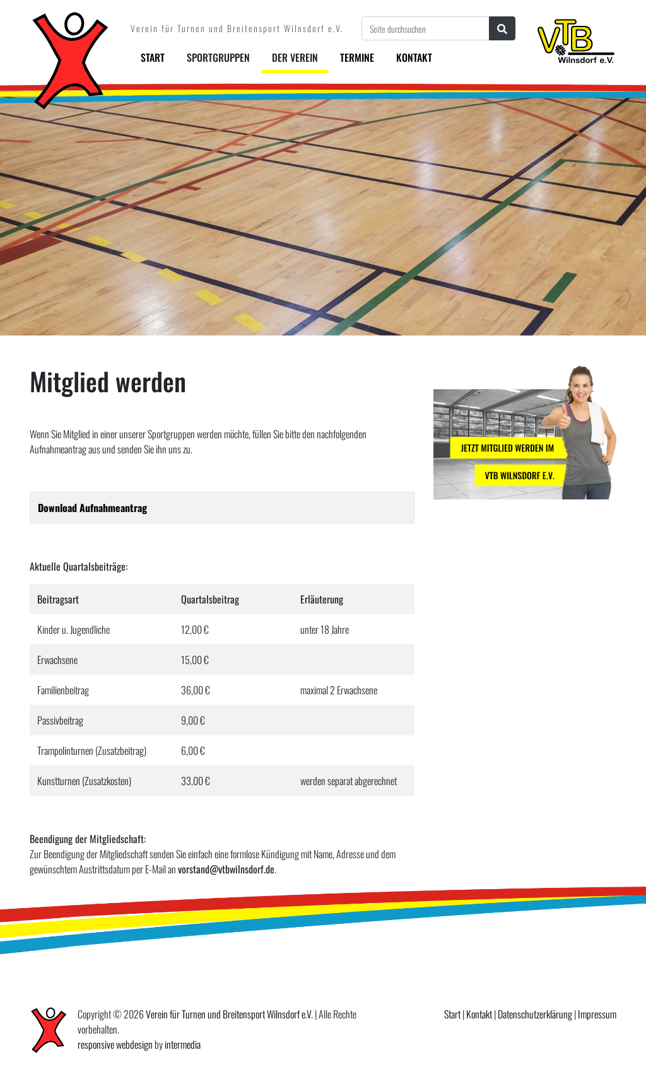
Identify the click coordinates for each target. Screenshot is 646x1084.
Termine (357, 57)
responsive (96, 1044)
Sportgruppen (218, 57)
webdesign (134, 1044)
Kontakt (414, 57)
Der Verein (295, 57)
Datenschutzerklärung (535, 1014)
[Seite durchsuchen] (425, 28)
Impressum (597, 1014)
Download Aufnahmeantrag (92, 507)
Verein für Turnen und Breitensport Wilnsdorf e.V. (229, 1014)
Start (153, 57)
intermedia (183, 1044)
